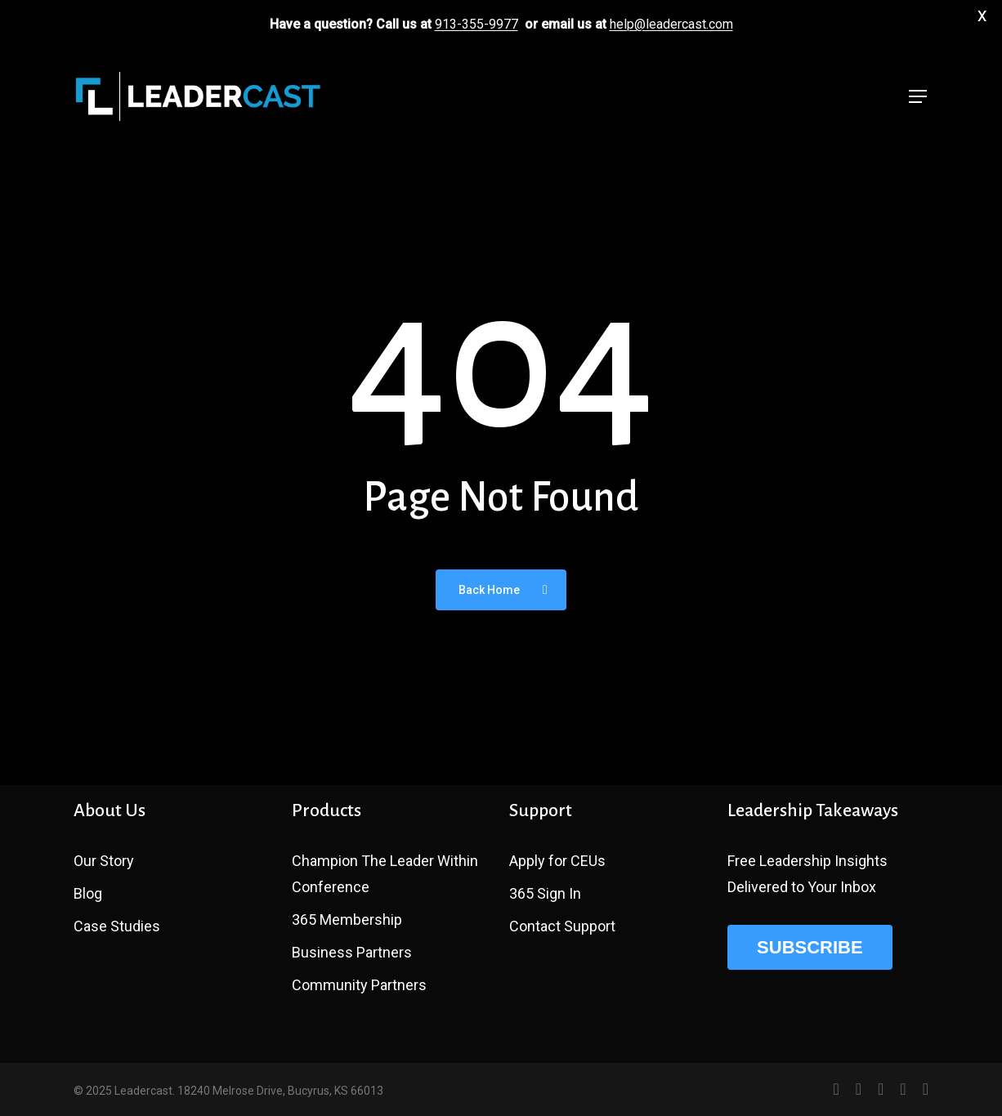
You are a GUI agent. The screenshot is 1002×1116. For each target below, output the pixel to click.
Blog (88, 893)
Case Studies (117, 926)
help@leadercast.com (671, 24)
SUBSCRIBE (810, 947)
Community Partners (359, 984)
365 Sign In (545, 893)
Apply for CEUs (557, 860)
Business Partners (352, 952)
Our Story (104, 860)
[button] (918, 96)
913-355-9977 (476, 24)
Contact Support (562, 926)
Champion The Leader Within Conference (385, 873)
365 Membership (347, 919)
